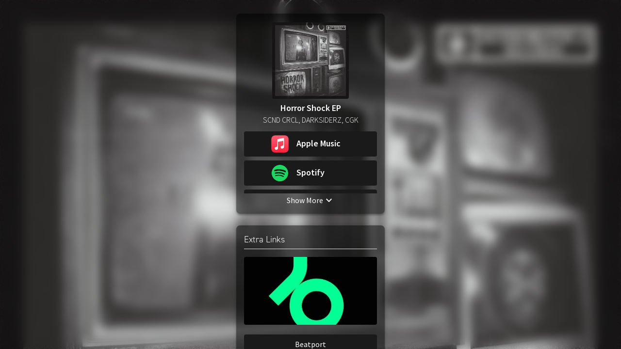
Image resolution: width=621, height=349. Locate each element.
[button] (310, 144)
